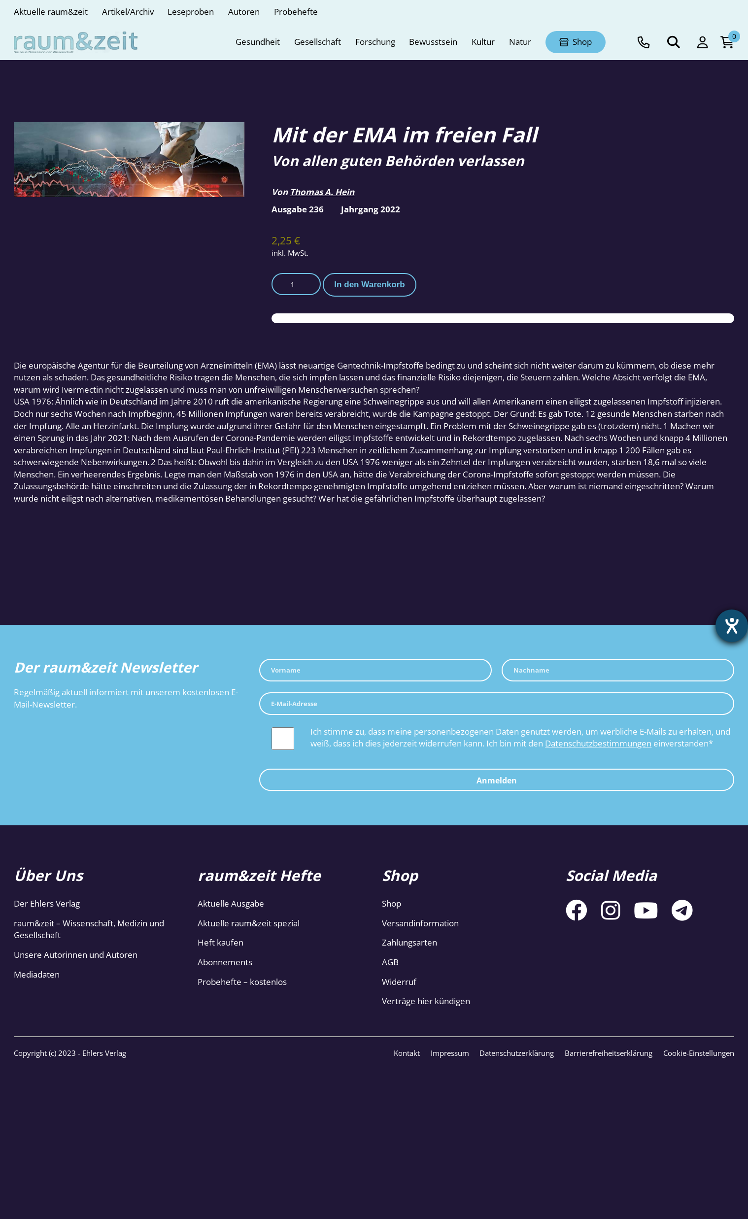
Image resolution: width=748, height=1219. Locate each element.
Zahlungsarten (409, 942)
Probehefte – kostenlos (242, 981)
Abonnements (225, 962)
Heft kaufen (220, 942)
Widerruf (399, 981)
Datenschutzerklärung (516, 1053)
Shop (391, 903)
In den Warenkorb (369, 284)
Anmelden (496, 780)
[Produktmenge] (296, 284)
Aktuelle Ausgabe (231, 903)
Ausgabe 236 (298, 209)
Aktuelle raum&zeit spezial (249, 923)
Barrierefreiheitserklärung (608, 1053)
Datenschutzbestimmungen (598, 743)
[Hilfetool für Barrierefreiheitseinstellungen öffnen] (731, 626)
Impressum (450, 1053)
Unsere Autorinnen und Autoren (75, 954)
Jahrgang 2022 (370, 209)
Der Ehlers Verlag (47, 903)
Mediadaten (37, 974)
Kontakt (407, 1053)
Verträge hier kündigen (426, 1001)
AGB (390, 962)
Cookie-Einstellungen (698, 1053)
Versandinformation (420, 923)
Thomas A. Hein (322, 192)
